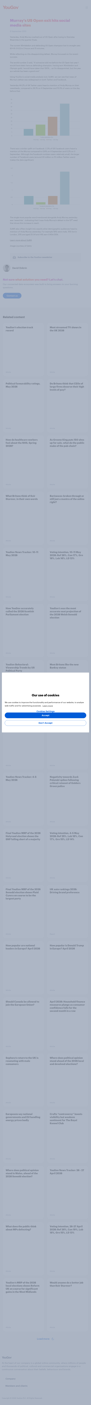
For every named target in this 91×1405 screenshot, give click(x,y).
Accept (45, 715)
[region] (45, 702)
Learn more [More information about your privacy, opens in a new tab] (48, 706)
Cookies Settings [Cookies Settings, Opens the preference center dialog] (45, 711)
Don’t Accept (45, 723)
